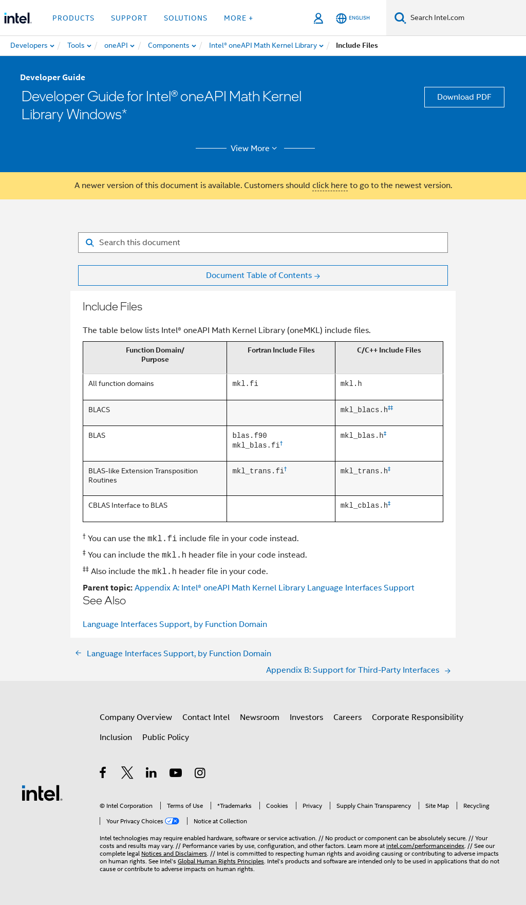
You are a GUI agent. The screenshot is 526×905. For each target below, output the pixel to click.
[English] (352, 18)
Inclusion (116, 737)
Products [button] (73, 18)
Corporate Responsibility (417, 717)
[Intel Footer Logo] (42, 792)
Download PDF (464, 97)
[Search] (400, 17)
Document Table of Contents (259, 275)
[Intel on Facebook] (103, 774)
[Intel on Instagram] (201, 774)
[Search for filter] (263, 242)
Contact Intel (206, 717)
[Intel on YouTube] (176, 774)
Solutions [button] (186, 18)
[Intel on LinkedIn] (152, 774)
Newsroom (259, 717)
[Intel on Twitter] (128, 774)
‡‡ (390, 408)
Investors (306, 717)
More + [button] (238, 18)
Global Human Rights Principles (221, 861)
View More (255, 148)
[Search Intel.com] (466, 18)
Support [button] (129, 18)
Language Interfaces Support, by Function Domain (175, 624)
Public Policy (165, 737)
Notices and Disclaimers (174, 853)
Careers (347, 717)
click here (330, 185)
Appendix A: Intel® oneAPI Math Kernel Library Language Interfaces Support (275, 588)
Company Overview (136, 717)
